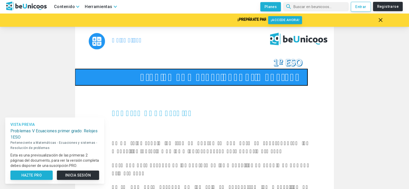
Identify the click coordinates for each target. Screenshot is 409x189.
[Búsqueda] (316, 6)
